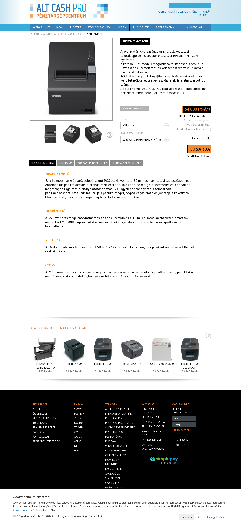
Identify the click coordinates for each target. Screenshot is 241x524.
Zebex (77, 418)
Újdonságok (40, 413)
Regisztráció (166, 11)
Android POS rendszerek (120, 427)
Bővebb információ (134, 108)
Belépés (183, 11)
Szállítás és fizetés (45, 427)
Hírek (122, 27)
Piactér (76, 27)
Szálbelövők (113, 478)
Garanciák (39, 432)
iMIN (76, 450)
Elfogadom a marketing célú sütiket (78, 516)
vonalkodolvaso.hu (153, 449)
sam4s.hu (147, 445)
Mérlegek (111, 464)
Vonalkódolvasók (116, 446)
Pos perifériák (113, 436)
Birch (77, 446)
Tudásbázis (141, 27)
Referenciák (165, 27)
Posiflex (79, 413)
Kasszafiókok (113, 469)
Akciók (37, 409)
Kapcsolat (189, 27)
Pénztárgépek (113, 418)
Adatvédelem (41, 436)
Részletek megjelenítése (211, 517)
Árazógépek (112, 473)
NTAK (60, 27)
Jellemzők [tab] (65, 162)
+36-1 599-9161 (155, 426)
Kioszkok (110, 441)
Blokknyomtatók (70, 34)
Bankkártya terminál (118, 413)
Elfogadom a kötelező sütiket (33, 516)
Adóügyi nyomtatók (117, 409)
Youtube (181, 445)
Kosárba (200, 149)
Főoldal (34, 34)
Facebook (182, 439)
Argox (78, 436)
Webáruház (41, 27)
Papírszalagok (114, 487)
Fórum (195, 11)
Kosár (206, 11)
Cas (76, 432)
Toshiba (79, 427)
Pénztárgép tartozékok (120, 423)
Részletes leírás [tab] (42, 162)
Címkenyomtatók (115, 455)
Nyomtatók (112, 459)
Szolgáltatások (100, 27)
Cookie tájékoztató (23, 510)
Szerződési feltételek (46, 441)
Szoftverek (112, 483)
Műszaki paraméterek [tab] (92, 162)
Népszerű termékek (44, 418)
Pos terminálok (114, 432)
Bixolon (79, 423)
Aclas (77, 441)
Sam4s (78, 409)
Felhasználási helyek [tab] (126, 162)
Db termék (203, 15)
